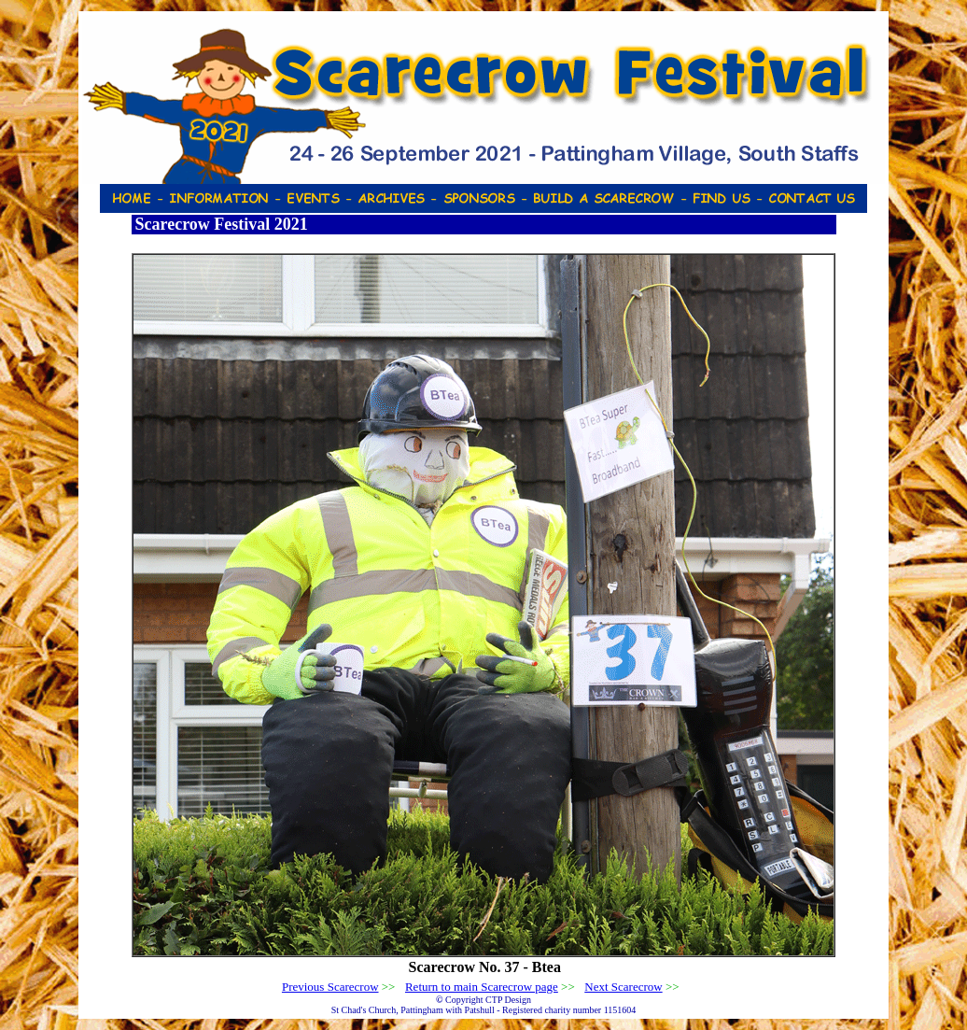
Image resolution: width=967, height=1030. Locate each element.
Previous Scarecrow (330, 987)
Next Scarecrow (623, 987)
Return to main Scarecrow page (481, 987)
